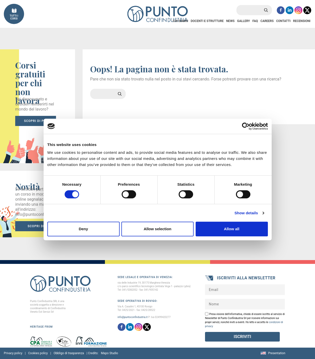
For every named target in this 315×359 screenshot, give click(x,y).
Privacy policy (13, 353)
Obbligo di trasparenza (68, 353)
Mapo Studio (109, 353)
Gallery (243, 21)
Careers (267, 21)
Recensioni (301, 21)
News (230, 21)
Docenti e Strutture (207, 21)
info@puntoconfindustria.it (132, 317)
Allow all (231, 229)
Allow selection (157, 229)
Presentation (276, 353)
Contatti (283, 21)
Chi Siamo (180, 21)
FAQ (255, 21)
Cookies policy (38, 353)
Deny (83, 229)
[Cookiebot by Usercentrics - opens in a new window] (246, 126)
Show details (246, 213)
